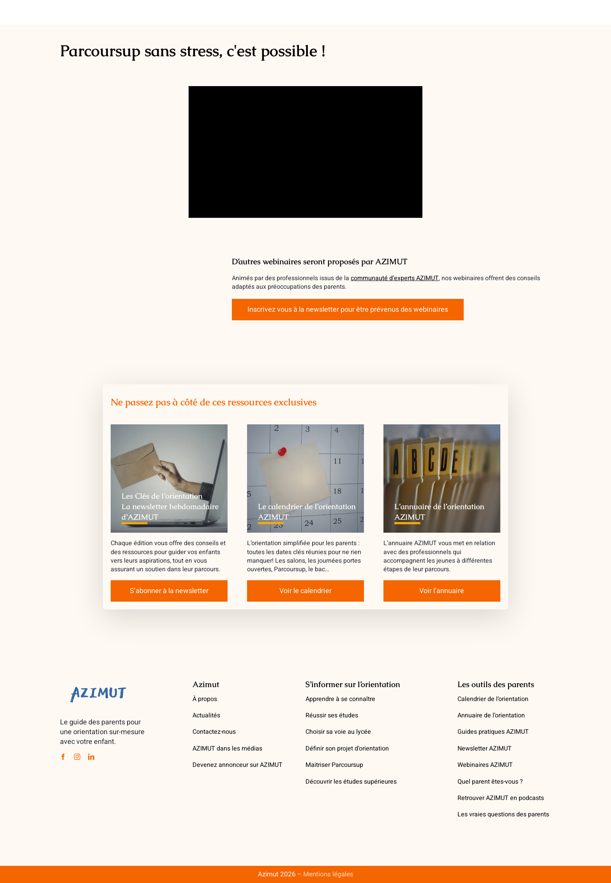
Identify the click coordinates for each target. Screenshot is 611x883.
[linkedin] (91, 757)
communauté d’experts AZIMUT (395, 278)
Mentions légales (328, 874)
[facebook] (63, 757)
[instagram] (77, 757)
